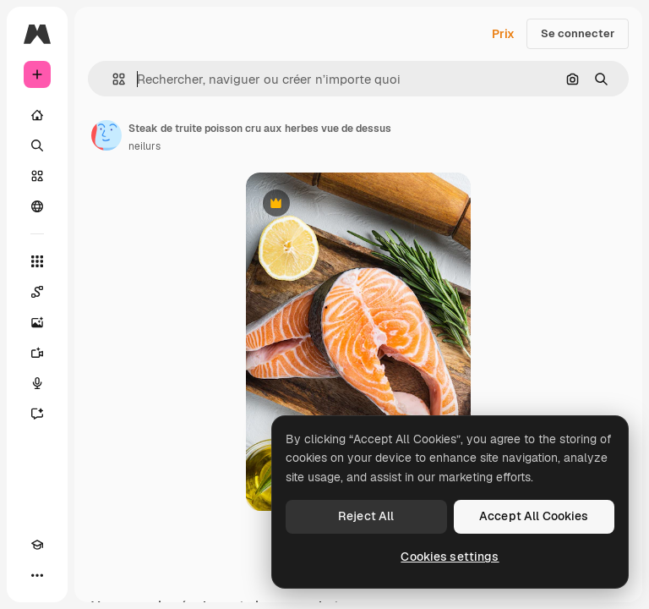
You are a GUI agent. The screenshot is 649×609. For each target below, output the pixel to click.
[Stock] (37, 175)
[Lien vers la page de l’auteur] (106, 135)
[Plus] (37, 575)
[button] (112, 79)
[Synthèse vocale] (37, 383)
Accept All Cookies (534, 516)
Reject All (366, 516)
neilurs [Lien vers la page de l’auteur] (144, 146)
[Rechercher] (37, 145)
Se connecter (577, 33)
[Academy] (37, 544)
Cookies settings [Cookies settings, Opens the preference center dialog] (450, 556)
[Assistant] (37, 413)
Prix (503, 33)
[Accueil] (37, 115)
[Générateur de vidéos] (37, 352)
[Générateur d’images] (37, 322)
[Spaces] (37, 291)
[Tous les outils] (37, 261)
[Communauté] (37, 206)
